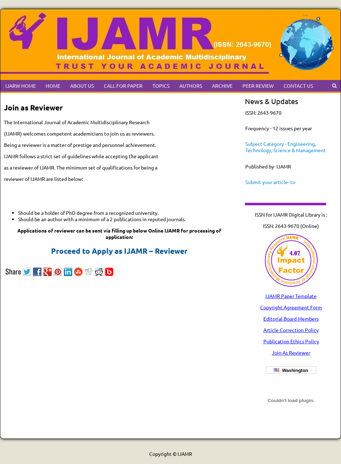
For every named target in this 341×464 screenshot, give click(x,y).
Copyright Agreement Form (291, 307)
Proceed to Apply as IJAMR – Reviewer (119, 251)
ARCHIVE (222, 85)
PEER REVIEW (258, 85)
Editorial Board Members (291, 318)
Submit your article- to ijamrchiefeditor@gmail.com (277, 185)
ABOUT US (82, 85)
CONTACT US (298, 85)
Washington (291, 370)
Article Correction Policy (291, 330)
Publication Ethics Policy (291, 341)
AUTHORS (190, 85)
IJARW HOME (20, 85)
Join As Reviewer (291, 352)
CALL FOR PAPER (123, 85)
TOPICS (160, 85)
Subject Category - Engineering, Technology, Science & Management (285, 147)
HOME (53, 85)
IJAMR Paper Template (291, 296)
